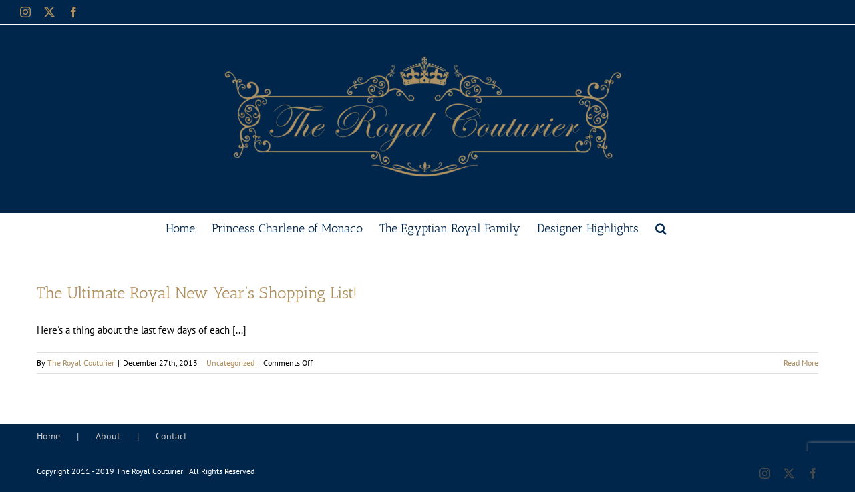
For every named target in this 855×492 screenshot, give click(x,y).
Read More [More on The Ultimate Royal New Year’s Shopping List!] (801, 363)
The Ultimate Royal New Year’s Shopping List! (197, 292)
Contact (171, 436)
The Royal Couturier (80, 363)
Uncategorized (230, 363)
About (108, 436)
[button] (661, 227)
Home (48, 436)
